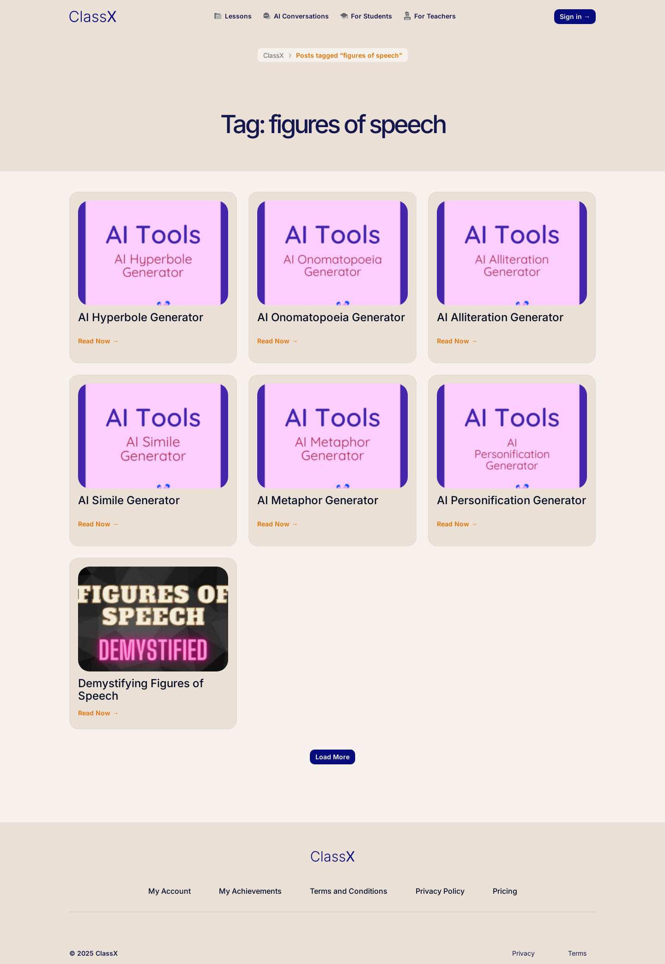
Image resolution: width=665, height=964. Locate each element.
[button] (332, 757)
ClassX (273, 55)
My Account (169, 891)
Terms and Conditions (348, 891)
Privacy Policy (440, 891)
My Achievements (250, 891)
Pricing (505, 891)
